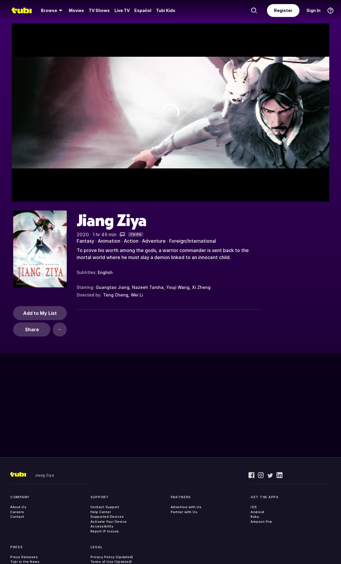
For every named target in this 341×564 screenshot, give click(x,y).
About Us (18, 507)
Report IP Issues (104, 531)
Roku (255, 517)
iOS (254, 507)
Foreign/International (192, 241)
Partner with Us (184, 512)
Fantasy (85, 241)
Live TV (122, 10)
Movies (76, 10)
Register (283, 10)
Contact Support (104, 507)
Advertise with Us (186, 507)
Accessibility (102, 526)
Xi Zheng (201, 287)
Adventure (154, 241)
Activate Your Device (108, 522)
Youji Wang (177, 287)
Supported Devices (107, 517)
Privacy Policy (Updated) (111, 557)
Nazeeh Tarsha (148, 287)
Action (131, 241)
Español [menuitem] (142, 10)
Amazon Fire (261, 522)
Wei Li (137, 294)
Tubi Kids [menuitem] (165, 10)
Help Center (100, 512)
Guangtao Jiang (112, 287)
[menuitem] (52, 10)
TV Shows (99, 10)
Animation (109, 241)
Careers (17, 512)
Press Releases (24, 557)
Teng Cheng (115, 294)
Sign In (313, 10)
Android (257, 512)
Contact (17, 517)
